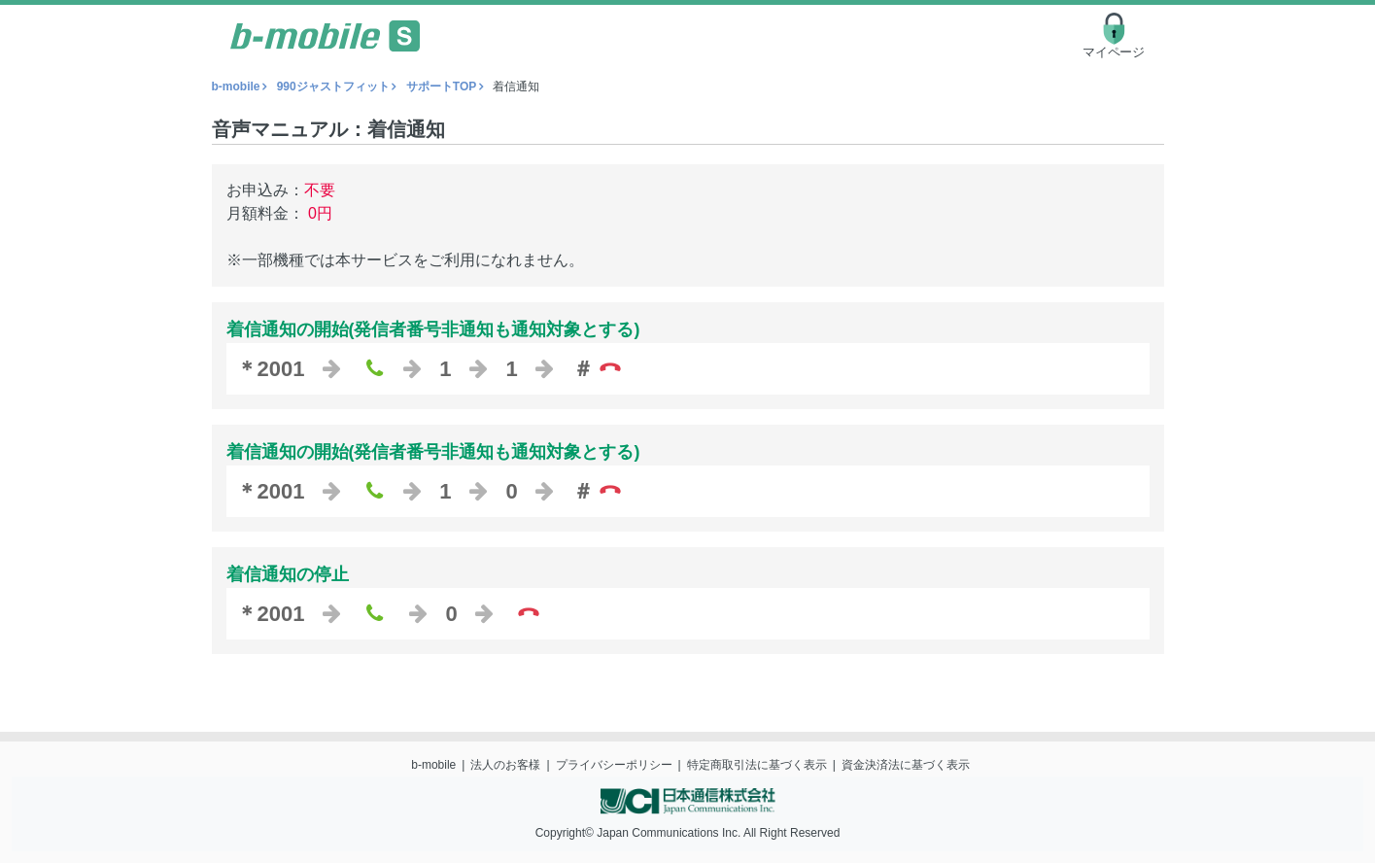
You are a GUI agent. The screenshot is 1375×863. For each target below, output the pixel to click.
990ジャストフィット (333, 86)
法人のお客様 (505, 765)
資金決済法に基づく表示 (906, 765)
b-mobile (236, 86)
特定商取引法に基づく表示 (757, 765)
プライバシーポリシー (614, 765)
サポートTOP (441, 86)
